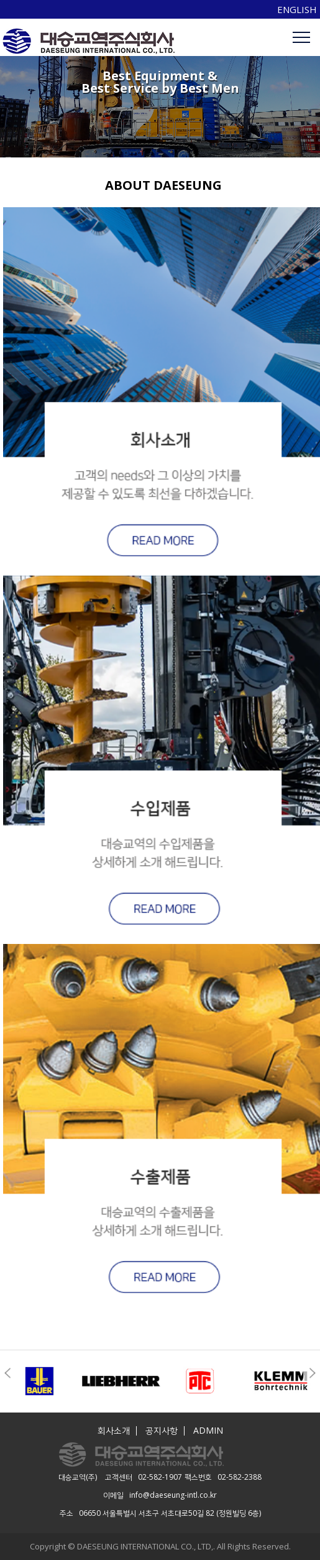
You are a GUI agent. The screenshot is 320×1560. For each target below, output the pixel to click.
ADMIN (208, 1431)
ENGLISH (297, 9)
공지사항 (161, 1431)
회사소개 (114, 1431)
